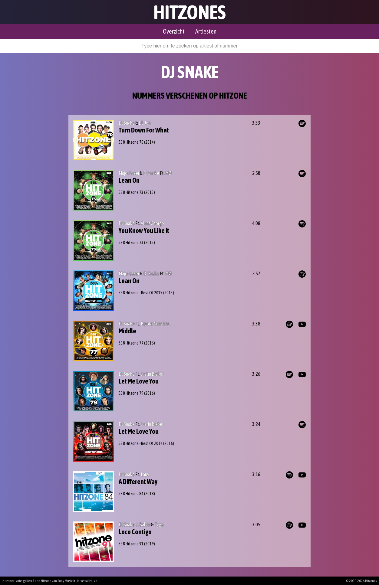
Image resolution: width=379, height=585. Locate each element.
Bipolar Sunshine (155, 323)
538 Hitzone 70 (131, 142)
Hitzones (189, 12)
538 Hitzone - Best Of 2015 (141, 292)
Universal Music (86, 581)
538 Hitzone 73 (131, 192)
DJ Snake (127, 123)
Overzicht (174, 31)
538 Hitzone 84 (131, 493)
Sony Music (65, 581)
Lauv (145, 474)
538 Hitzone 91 (131, 543)
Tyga (158, 524)
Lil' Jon (144, 123)
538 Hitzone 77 (131, 343)
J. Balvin (143, 524)
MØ (168, 173)
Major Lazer (129, 173)
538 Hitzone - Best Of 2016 (141, 443)
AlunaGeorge (152, 223)
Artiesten (205, 31)
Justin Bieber (152, 374)
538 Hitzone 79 (131, 393)
